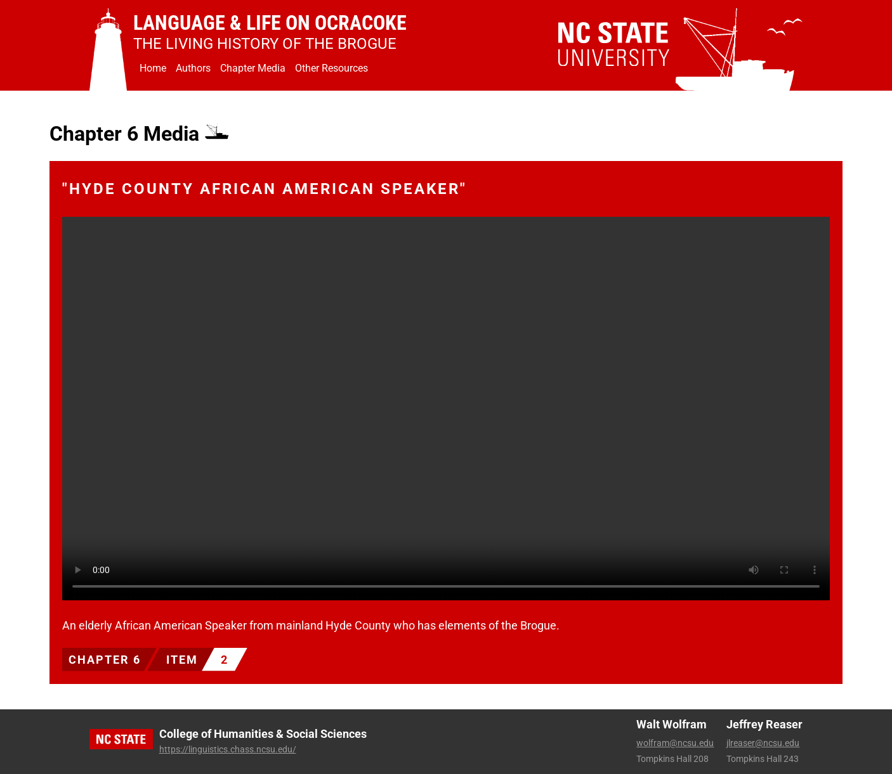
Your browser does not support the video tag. (446, 408)
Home (153, 68)
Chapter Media (252, 68)
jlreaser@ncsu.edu (762, 743)
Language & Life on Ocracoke (270, 23)
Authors (193, 68)
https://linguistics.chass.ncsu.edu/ (227, 749)
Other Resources (331, 68)
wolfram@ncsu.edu (675, 743)
